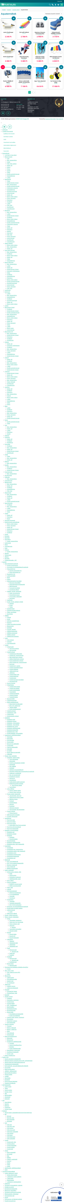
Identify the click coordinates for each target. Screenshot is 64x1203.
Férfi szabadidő (11, 1138)
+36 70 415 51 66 (5, 106)
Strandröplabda (13, 839)
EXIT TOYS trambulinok (15, 905)
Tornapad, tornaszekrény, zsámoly (13, 1185)
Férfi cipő (9, 1124)
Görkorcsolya (12, 875)
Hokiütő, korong (11, 986)
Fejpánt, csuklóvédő (12, 1159)
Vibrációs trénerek (14, 808)
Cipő (8, 158)
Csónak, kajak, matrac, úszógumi (15, 1017)
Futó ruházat (10, 640)
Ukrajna (7, 553)
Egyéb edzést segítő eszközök (17, 782)
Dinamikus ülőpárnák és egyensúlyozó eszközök (21, 771)
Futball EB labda (13, 697)
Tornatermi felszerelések (8, 1171)
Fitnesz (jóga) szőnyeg (15, 792)
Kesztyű (9, 1161)
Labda (8, 177)
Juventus (7, 387)
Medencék (7, 859)
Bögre (8, 518)
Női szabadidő (10, 1119)
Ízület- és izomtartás (14, 593)
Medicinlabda (10, 1180)
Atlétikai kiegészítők (12, 631)
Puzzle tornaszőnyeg (10, 1201)
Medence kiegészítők (12, 868)
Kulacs (8, 579)
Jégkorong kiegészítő (12, 988)
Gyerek (6, 1140)
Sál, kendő (9, 1154)
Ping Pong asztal (11, 823)
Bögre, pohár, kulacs (12, 196)
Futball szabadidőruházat (16, 667)
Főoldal (4, 9)
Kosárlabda (8, 846)
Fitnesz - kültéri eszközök (11, 915)
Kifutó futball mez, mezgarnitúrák (18, 662)
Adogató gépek (13, 930)
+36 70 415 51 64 (5, 104)
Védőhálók (9, 600)
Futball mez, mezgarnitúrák (16, 655)
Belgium (7, 461)
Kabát (8, 162)
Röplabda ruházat (11, 834)
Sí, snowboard (10, 982)
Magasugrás (10, 626)
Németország (8, 482)
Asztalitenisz (8, 818)
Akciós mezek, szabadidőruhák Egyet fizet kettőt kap (18, 1112)
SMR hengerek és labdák (13, 814)
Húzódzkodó (12, 780)
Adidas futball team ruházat (16, 659)
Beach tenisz (10, 963)
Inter (6, 425)
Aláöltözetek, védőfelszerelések (13, 1168)
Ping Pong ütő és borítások (14, 827)
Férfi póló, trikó (11, 1126)
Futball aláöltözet (13, 676)
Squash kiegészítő (14, 937)
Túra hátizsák (10, 1033)
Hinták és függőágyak (15, 892)
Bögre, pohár (10, 328)
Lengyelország (8, 480)
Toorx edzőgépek (13, 759)
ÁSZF (29, 105)
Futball (6, 645)
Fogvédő (11, 1043)
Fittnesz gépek (8, 1074)
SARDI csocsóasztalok (15, 885)
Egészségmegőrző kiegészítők (17, 584)
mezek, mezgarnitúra (12, 541)
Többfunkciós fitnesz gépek (16, 797)
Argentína (7, 437)
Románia (7, 536)
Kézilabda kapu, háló (12, 731)
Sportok (9, 9)
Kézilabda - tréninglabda (13, 723)
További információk (7, 131)
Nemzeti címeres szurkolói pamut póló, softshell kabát (18, 1060)
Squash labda (12, 934)
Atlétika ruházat (11, 634)
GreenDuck (7, 1107)
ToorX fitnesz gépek (17, 785)
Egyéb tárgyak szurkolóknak (12, 522)
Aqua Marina (8, 1102)
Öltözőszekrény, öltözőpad (11, 1194)
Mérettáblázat (31, 110)
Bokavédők (10, 738)
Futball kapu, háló (11, 712)
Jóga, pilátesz (10, 788)
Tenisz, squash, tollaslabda (11, 917)
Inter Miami (7, 539)
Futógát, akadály (11, 629)
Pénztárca (9, 200)
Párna (8, 169)
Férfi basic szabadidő (12, 1131)
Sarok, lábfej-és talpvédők (13, 752)
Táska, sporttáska (11, 612)
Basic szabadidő (11, 1152)
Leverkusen (8, 290)
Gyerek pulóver (11, 1143)
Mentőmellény (10, 1007)
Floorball (7, 989)
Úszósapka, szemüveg (12, 1000)
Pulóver (9, 395)
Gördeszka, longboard (15, 877)
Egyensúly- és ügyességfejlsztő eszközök (17, 906)
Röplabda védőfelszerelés (13, 842)
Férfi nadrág (10, 1133)
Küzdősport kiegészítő (12, 1052)
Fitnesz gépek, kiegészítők (13, 794)
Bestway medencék (12, 865)
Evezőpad (11, 806)
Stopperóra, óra (11, 574)
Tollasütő (11, 941)
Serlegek (11, 603)
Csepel (6, 513)
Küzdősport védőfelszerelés (14, 1041)
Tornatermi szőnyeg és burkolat (13, 1192)
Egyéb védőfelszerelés (15, 1048)
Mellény (9, 1157)
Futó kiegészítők (11, 643)
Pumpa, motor (8, 1092)
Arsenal (7, 357)
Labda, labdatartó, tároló (11, 1173)
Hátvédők (9, 749)
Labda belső (10, 1178)
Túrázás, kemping (9, 1024)
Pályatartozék (13, 950)
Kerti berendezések (12, 891)
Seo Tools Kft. (60, 119)
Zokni (6, 1169)
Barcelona (7, 210)
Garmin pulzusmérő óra (15, 570)
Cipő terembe (12, 650)
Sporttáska (10, 614)
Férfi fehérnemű (11, 1137)
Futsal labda (12, 692)
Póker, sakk (10, 887)
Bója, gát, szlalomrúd (14, 705)
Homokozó (12, 898)
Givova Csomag (11, 683)
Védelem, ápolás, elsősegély (14, 591)
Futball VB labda (13, 695)
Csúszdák (11, 896)
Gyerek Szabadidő (11, 1145)
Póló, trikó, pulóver (11, 163)
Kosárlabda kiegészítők (13, 856)
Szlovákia (7, 537)
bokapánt (7, 1098)
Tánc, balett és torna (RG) (13, 972)
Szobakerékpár (13, 802)
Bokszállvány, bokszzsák (13, 1050)
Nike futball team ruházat (15, 657)
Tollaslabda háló (13, 943)
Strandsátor (10, 1019)
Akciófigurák (10, 207)
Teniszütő (11, 925)
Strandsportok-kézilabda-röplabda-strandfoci (16, 967)
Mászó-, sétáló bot (11, 1029)
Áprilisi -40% (5, 1057)
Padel (8, 948)
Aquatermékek (10, 1003)
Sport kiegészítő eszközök (11, 563)
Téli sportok (8, 975)
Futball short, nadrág (14, 666)
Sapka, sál (9, 165)
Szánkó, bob (10, 981)
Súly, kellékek (12, 766)
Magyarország (8, 156)
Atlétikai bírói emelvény (13, 636)
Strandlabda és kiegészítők (16, 1014)
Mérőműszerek (13, 586)
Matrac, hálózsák (11, 1027)
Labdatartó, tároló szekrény (14, 1176)
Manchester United (9, 307)
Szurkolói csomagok (10, 520)
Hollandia (7, 477)
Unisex (6, 1150)
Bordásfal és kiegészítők (11, 1188)
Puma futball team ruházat (16, 660)
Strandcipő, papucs (12, 1021)
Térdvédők (9, 737)
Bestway (7, 1105)
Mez (8, 1156)
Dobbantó (7, 1183)
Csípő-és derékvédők (12, 747)
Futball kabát (12, 678)
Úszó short (10, 233)
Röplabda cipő (10, 832)
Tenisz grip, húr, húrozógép (16, 922)
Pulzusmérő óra (11, 569)
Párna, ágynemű (11, 198)
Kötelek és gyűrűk (9, 1187)
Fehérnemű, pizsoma (12, 188)
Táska (8, 172)
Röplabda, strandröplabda (11, 830)
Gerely (8, 619)
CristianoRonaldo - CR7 (11, 560)
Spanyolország (8, 503)
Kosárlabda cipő (11, 858)
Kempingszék (10, 1034)
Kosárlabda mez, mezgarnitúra (15, 849)
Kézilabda (7, 718)
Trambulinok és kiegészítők (11, 1064)
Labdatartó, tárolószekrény (14, 1182)
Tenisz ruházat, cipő (14, 924)
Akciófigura (10, 442)
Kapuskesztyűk (13, 681)
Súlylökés (9, 627)
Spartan (7, 1104)
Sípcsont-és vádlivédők (13, 743)
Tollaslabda (10, 939)
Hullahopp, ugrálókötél (15, 773)
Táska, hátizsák (11, 382)
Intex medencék (11, 866)
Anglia (6, 454)
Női (5, 1114)
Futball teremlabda (14, 693)
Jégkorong (7, 984)
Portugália (7, 444)
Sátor (8, 1031)
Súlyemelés (12, 761)
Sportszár (11, 664)
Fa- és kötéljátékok (14, 894)
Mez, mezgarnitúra (12, 160)
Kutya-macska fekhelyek (11, 1081)
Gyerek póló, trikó (11, 1142)
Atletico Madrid (8, 243)
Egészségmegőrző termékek (14, 581)
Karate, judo (10, 1053)
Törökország (8, 555)
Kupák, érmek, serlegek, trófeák (15, 601)
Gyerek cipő (10, 1149)
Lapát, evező (8, 1086)
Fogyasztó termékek (14, 588)
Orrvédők (9, 750)
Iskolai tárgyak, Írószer (13, 470)
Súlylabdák (12, 764)
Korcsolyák (7, 1067)
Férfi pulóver (10, 1128)
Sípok (8, 577)
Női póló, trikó (10, 1117)
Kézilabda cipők (11, 719)
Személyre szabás (32, 103)
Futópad (11, 801)
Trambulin (11, 901)
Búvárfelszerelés (11, 1010)
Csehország (8, 543)
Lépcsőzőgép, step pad (15, 795)
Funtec (9, 969)
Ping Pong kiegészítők (12, 828)
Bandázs (11, 1046)
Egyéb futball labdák (14, 690)
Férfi (6, 1123)
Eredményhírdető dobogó (13, 610)
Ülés (6, 1093)
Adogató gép (15, 951)
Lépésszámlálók (11, 576)
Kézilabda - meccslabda (13, 724)
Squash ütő (12, 936)
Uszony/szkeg (8, 1090)
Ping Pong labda (11, 821)
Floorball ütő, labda (12, 991)
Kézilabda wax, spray (12, 726)
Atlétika (7, 615)
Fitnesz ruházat (11, 811)
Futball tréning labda (14, 686)
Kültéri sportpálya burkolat (14, 624)
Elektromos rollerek (12, 913)
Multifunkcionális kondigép (16, 783)
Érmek (11, 605)
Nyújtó (6, 1197)
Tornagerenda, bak (9, 1195)
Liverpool (7, 371)
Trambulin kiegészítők (14, 903)
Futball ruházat (11, 652)
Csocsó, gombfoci (11, 882)
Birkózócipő (10, 1040)
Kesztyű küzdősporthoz (15, 1045)
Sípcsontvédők (11, 698)
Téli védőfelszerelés (12, 979)
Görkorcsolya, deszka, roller (14, 872)
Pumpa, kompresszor (12, 565)
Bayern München (9, 262)
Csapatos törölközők (10, 1083)
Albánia (7, 556)
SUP (3, 1100)
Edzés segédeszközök (12, 702)
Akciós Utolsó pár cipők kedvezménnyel (15, 1062)
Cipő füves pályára (14, 648)
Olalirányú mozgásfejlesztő (16, 769)
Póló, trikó (9, 205)
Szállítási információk (33, 102)
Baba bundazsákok (10, 1069)
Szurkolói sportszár (12, 191)
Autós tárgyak (10, 193)
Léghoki (9, 889)
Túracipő (9, 1026)
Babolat (14, 927)
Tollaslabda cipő (13, 946)
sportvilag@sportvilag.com (7, 109)
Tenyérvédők (10, 742)
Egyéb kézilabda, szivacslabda (15, 733)
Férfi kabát (10, 1135)
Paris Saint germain (10, 250)
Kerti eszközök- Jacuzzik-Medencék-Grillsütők (16, 1066)
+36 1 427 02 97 (4, 107)
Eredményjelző (10, 608)
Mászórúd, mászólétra (10, 1190)
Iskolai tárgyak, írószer (13, 182)
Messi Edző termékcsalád (15, 704)
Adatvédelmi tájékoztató (33, 108)
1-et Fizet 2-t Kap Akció (10, 155)
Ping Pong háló (11, 820)
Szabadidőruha (11, 176)
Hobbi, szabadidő (9, 870)
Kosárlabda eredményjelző (14, 854)
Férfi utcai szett (11, 1130)
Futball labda (10, 685)
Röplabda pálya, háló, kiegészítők (15, 844)
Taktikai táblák (13, 707)
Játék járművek (11, 910)
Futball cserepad (11, 711)
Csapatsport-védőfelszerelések (13, 735)
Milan (6, 406)
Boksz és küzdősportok (11, 1036)
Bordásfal (7, 1079)
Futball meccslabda (14, 688)
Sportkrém (12, 598)
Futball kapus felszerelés (15, 653)
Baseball (7, 995)
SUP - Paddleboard (12, 1005)
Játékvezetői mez (13, 671)
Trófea (11, 607)
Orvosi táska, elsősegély (15, 596)
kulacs (8, 167)
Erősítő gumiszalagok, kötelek (17, 763)
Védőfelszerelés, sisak (15, 879)
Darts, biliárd (10, 880)
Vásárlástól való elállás (33, 107)
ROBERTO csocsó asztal (15, 884)
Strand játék (10, 1012)
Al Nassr (7, 550)
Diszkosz (9, 622)
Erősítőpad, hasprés (14, 776)
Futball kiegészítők (12, 700)
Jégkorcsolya (10, 977)
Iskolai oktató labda (12, 1175)
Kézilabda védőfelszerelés (13, 728)
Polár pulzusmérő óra (14, 572)
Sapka (8, 1163)
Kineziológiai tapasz (14, 595)
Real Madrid (8, 179)
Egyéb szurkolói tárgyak (13, 174)
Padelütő (11, 955)
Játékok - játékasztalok (11, 1071)
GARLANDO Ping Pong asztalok (17, 825)
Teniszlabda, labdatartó (15, 920)
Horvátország (8, 475)
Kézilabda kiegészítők (12, 730)
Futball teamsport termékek (16, 679)
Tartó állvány (12, 787)
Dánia (6, 544)
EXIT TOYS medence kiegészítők (15, 863)
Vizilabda (9, 998)
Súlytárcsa (12, 778)
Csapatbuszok (10, 208)
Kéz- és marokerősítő (14, 775)
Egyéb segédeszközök (15, 709)
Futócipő (9, 641)
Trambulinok (10, 899)
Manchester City (9, 331)
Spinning (11, 804)
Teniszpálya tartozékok (15, 929)
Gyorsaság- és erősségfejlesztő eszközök (17, 567)
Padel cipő (12, 953)
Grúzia (6, 534)
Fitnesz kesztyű (13, 813)
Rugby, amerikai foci (10, 1055)
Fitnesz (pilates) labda (15, 790)
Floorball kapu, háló (12, 993)
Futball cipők (10, 647)
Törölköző (9, 202)
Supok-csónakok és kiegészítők (13, 1059)
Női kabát (9, 1121)
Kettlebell (11, 768)
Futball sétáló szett (14, 674)
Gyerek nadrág (11, 1147)
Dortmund (7, 292)
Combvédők (10, 745)
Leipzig (6, 305)
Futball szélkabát (13, 669)
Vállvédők (9, 754)
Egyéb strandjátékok (14, 1015)
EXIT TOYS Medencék (12, 861)
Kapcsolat (59, 1)
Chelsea (7, 342)
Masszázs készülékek (14, 582)
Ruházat (4, 1111)
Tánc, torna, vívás (9, 970)
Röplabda (9, 835)
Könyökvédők (10, 740)
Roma (6, 420)
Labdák (7, 1076)
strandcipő (7, 1097)
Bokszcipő (9, 1038)
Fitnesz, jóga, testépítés (11, 756)
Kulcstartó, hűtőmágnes (13, 271)
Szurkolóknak (5, 153)
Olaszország (8, 492)
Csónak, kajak (8, 1109)
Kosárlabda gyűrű (11, 853)
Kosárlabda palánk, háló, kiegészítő (16, 851)
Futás (6, 638)
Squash (9, 932)
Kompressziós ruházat (13, 716)
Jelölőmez (12, 672)
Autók (10, 911)
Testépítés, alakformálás (13, 757)
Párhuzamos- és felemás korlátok (13, 1199)
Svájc (6, 548)
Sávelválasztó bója (12, 1008)
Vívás (8, 974)
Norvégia (7, 558)
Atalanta (7, 435)
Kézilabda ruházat (11, 721)
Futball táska (10, 714)
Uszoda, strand (15, 9)
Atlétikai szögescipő (12, 633)
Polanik (9, 617)
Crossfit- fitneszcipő (12, 816)
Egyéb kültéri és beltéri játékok (14, 908)
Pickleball (9, 956)
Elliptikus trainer (13, 799)
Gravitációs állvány (14, 589)
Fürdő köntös (10, 1001)
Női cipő (9, 1116)
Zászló (8, 170)
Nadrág (9, 231)
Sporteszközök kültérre (10, 1072)
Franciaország (8, 472)
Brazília (6, 465)
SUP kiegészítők (11, 1022)
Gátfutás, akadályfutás (13, 621)
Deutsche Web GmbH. (50, 119)
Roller (10, 873)
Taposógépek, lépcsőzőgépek (16, 809)
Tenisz (8, 918)
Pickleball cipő (13, 962)
